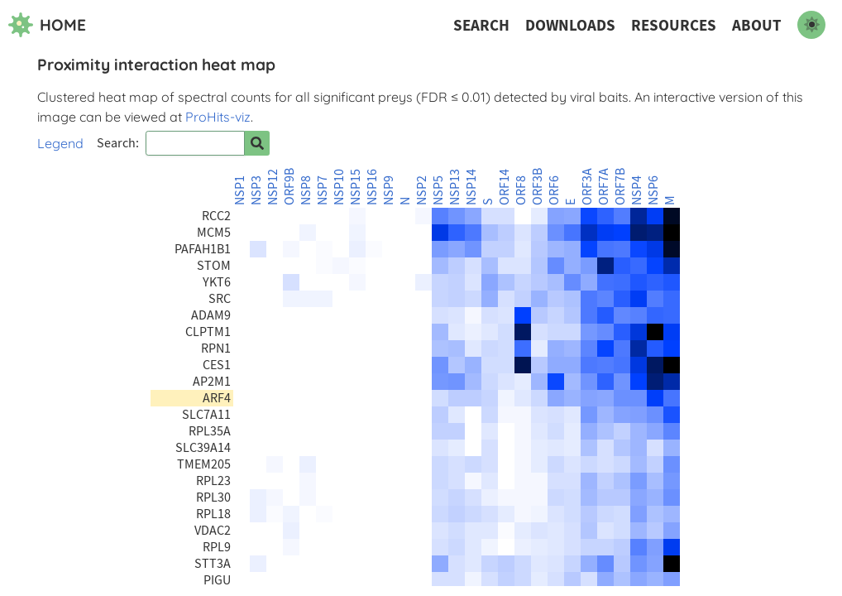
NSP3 (256, 190)
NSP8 (306, 190)
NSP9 (388, 190)
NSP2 (422, 190)
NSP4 (637, 190)
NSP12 (273, 187)
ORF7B (620, 186)
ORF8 (521, 190)
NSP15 (355, 187)
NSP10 (339, 187)
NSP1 (240, 190)
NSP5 (438, 190)
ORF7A (604, 186)
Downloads (570, 25)
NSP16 (372, 187)
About (757, 25)
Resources (673, 25)
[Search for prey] (257, 143)
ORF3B (537, 186)
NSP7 (322, 190)
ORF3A (587, 186)
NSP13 (455, 187)
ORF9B (289, 186)
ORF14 (504, 187)
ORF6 (554, 190)
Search (481, 25)
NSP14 (471, 187)
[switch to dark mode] (811, 25)
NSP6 (653, 190)
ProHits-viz (218, 116)
